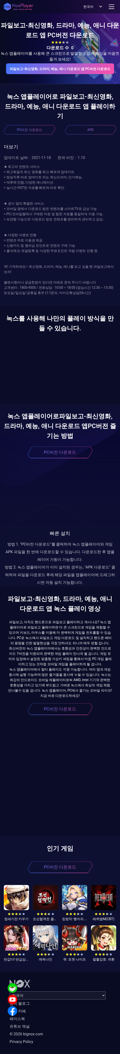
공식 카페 (18, 1011)
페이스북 (17, 1018)
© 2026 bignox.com (26, 1034)
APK (90, 130)
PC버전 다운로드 (29, 130)
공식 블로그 (20, 1003)
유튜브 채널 (20, 1026)
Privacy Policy (21, 1041)
